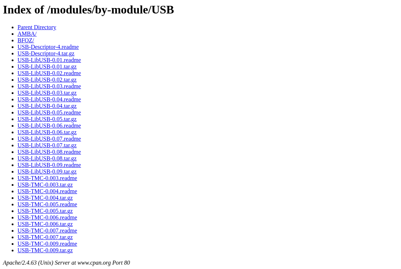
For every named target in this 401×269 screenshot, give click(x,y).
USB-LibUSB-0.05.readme (49, 112)
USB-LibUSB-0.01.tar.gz (47, 66)
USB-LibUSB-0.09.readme (49, 165)
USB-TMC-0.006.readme (47, 217)
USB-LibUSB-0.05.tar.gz (47, 119)
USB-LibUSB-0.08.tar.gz (47, 158)
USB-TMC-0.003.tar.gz (45, 185)
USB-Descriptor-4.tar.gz (45, 53)
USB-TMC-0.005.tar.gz (45, 211)
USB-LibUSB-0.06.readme (49, 125)
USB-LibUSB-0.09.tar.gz (47, 171)
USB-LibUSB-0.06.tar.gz (47, 132)
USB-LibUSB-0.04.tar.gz (47, 106)
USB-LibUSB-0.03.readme (49, 86)
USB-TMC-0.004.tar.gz (45, 198)
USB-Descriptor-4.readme (48, 47)
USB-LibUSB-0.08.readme (49, 152)
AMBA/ (26, 34)
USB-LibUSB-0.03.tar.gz (47, 93)
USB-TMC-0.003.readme (47, 178)
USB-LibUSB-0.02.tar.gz (47, 80)
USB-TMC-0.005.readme (47, 204)
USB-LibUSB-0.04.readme (49, 99)
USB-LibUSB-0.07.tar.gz (47, 145)
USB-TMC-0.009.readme (47, 244)
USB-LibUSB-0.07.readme (49, 139)
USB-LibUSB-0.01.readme (49, 60)
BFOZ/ (25, 40)
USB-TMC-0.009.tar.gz (45, 250)
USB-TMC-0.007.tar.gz (45, 237)
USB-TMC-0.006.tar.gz (45, 224)
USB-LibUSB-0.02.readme (49, 73)
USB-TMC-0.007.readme (47, 230)
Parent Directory (36, 27)
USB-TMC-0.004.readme (47, 191)
